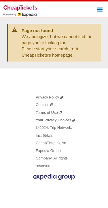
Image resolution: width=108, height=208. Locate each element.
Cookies (45, 105)
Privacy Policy (49, 97)
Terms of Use (49, 112)
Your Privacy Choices (55, 120)
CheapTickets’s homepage (47, 55)
